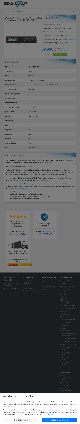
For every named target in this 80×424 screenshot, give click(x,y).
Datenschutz (49, 414)
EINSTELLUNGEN (21, 420)
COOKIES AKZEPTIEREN (59, 420)
